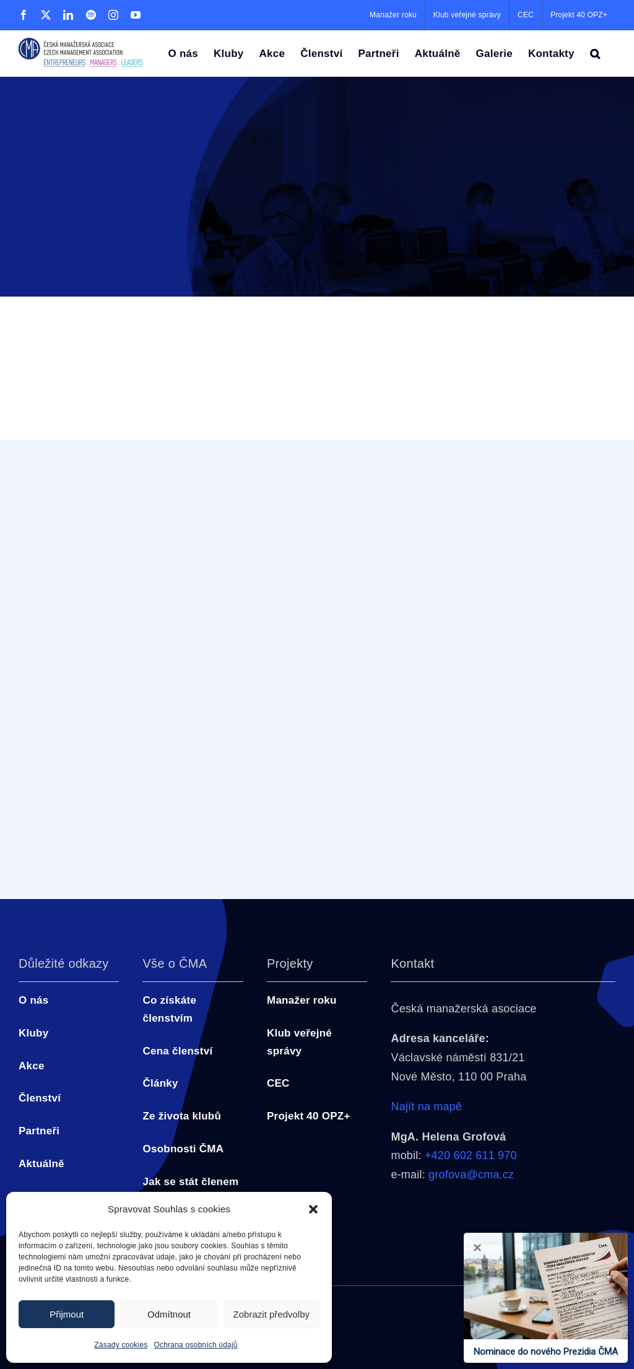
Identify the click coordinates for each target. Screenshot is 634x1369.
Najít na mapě (426, 1106)
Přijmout (67, 1314)
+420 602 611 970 (471, 1155)
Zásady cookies (120, 1345)
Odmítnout (169, 1314)
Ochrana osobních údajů (196, 1345)
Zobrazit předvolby (271, 1314)
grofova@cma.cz (471, 1174)
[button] (313, 1209)
